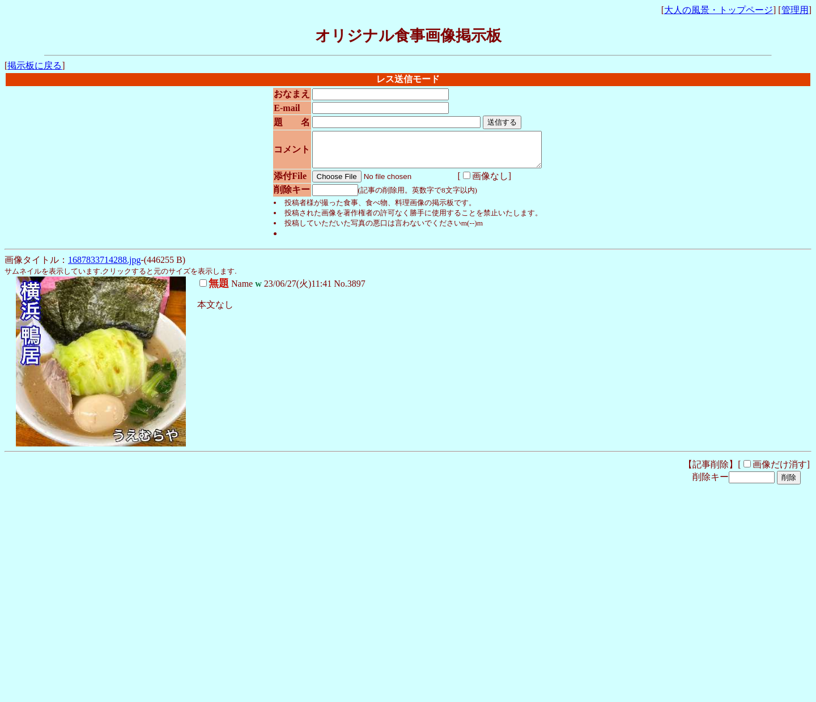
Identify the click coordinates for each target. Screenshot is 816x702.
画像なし (472, 183)
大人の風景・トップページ (718, 10)
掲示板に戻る (34, 65)
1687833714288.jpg (104, 266)
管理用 (795, 10)
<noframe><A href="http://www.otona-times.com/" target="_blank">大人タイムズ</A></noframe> (175, 672)
